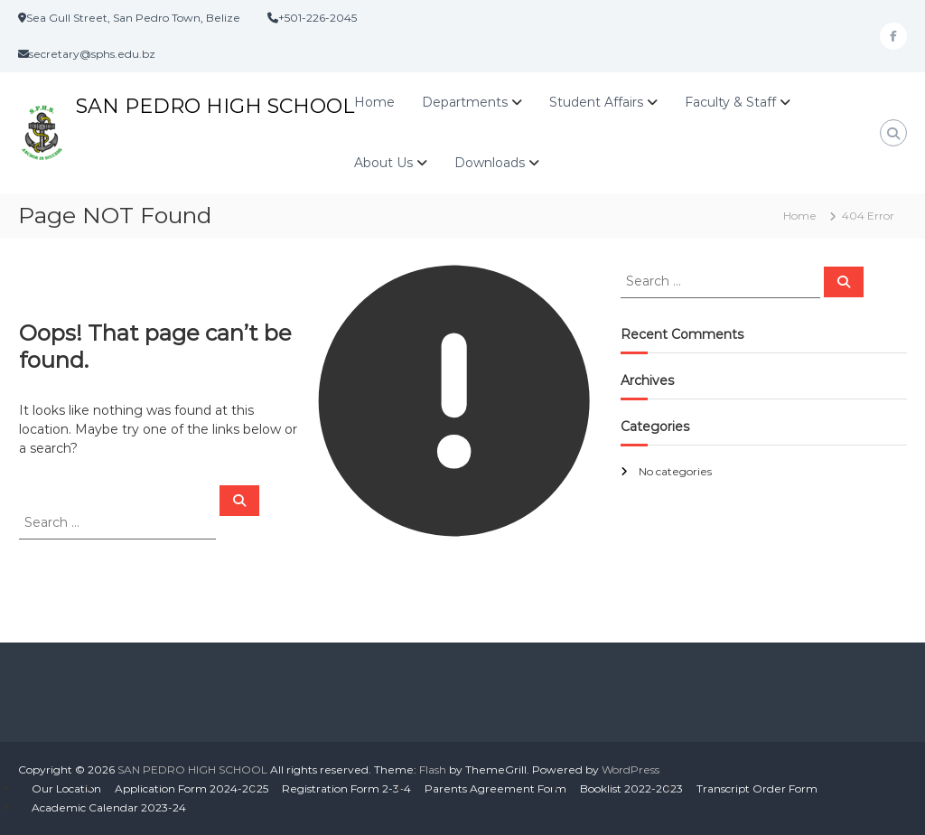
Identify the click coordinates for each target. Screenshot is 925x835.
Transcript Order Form (757, 788)
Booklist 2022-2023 (631, 788)
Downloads (489, 163)
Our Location (66, 788)
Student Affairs (596, 102)
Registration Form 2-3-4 (346, 788)
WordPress (630, 769)
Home (374, 102)
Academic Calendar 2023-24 (109, 807)
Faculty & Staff (730, 102)
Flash (432, 769)
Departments (465, 102)
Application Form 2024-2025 (191, 788)
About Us (383, 163)
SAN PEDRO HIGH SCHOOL (215, 106)
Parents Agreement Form (495, 788)
